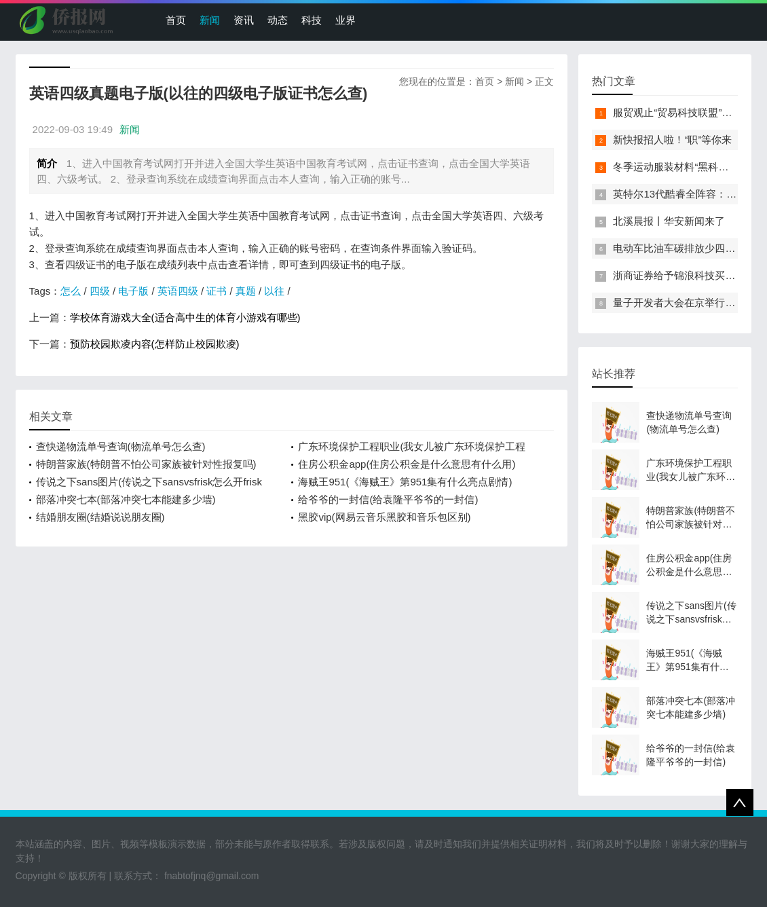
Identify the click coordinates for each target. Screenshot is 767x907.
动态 (277, 20)
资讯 (243, 20)
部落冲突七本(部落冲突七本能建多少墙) (126, 499)
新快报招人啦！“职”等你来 (672, 139)
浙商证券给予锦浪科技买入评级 (684, 275)
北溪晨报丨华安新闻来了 (669, 221)
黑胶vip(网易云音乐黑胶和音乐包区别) (384, 517)
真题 (246, 291)
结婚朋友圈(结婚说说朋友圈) (100, 517)
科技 (311, 20)
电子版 (133, 291)
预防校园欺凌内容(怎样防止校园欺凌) (155, 344)
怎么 (70, 291)
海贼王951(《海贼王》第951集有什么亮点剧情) (405, 481)
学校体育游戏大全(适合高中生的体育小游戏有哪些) (185, 317)
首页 (176, 20)
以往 (274, 291)
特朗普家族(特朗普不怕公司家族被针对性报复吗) (146, 464)
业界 (345, 20)
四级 (100, 291)
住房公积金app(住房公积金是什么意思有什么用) (406, 464)
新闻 (210, 20)
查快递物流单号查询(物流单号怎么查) (121, 446)
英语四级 (177, 291)
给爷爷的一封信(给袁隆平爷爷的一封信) (388, 499)
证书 (216, 291)
